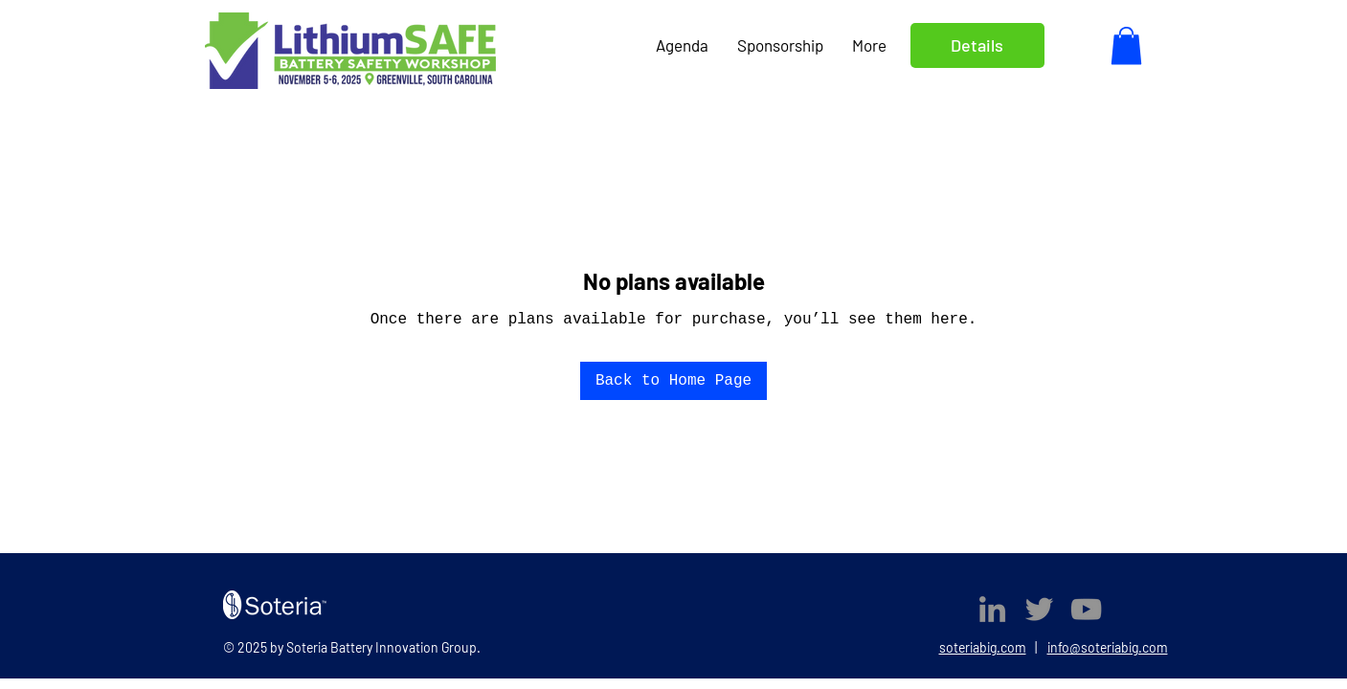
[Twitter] (1039, 609)
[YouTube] (1086, 609)
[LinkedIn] (992, 609)
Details (977, 45)
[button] (1126, 45)
